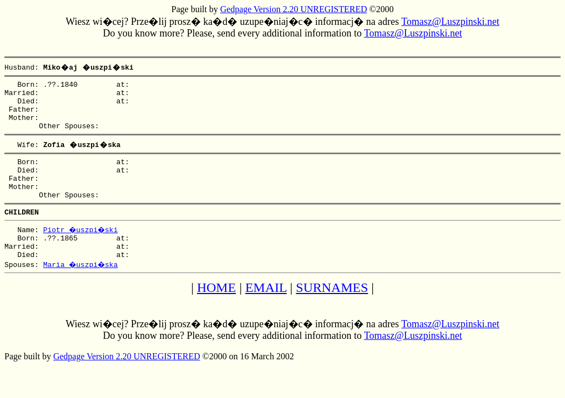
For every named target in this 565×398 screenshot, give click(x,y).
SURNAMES (332, 312)
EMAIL (265, 312)
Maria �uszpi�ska (81, 289)
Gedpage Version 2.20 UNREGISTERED (293, 9)
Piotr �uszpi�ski (81, 249)
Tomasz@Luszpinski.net (450, 21)
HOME (216, 312)
